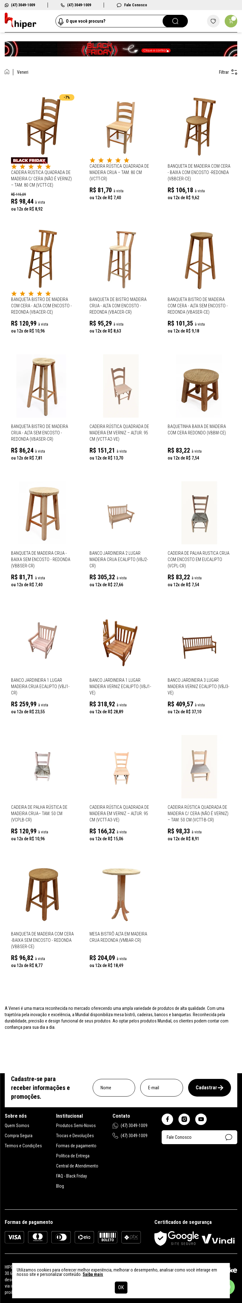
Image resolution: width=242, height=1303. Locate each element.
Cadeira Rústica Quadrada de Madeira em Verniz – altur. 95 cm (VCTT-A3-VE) (119, 813)
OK (121, 1287)
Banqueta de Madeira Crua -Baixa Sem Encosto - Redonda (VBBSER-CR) (40, 559)
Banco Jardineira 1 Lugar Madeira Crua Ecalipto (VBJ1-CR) (40, 686)
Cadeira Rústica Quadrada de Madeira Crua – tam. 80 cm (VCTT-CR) (119, 172)
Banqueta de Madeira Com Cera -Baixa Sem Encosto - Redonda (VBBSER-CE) (42, 940)
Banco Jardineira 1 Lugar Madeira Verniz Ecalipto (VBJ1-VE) (120, 686)
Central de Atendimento (77, 1165)
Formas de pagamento (76, 1145)
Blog (60, 1186)
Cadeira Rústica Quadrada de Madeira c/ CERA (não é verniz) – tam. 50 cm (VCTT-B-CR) (198, 813)
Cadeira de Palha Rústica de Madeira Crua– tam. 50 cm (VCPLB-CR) (39, 813)
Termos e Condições (23, 1145)
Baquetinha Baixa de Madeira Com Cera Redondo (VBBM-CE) (197, 429)
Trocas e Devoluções (75, 1135)
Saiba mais (93, 1274)
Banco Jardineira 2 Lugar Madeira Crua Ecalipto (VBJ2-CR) (118, 559)
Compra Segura (18, 1135)
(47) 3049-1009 (20, 5)
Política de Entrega (72, 1155)
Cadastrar (210, 1088)
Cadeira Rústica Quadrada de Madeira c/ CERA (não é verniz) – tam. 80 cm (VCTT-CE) (41, 179)
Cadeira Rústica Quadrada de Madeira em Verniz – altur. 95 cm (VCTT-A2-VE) (119, 433)
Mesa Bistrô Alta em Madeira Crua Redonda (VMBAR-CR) (118, 937)
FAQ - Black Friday (71, 1175)
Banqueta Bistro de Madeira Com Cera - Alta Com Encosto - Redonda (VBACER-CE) (41, 306)
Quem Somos (17, 1125)
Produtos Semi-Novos (76, 1125)
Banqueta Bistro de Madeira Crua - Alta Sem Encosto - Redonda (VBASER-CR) (39, 433)
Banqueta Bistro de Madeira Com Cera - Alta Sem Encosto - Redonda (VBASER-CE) (198, 306)
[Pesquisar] (175, 21)
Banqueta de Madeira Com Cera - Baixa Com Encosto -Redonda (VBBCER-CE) (199, 172)
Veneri (22, 72)
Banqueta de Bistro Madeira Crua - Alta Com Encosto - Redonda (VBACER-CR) (118, 306)
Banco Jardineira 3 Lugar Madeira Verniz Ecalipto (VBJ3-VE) (198, 686)
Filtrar (228, 72)
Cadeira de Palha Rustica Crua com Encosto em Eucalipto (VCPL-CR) (198, 559)
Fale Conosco (132, 5)
